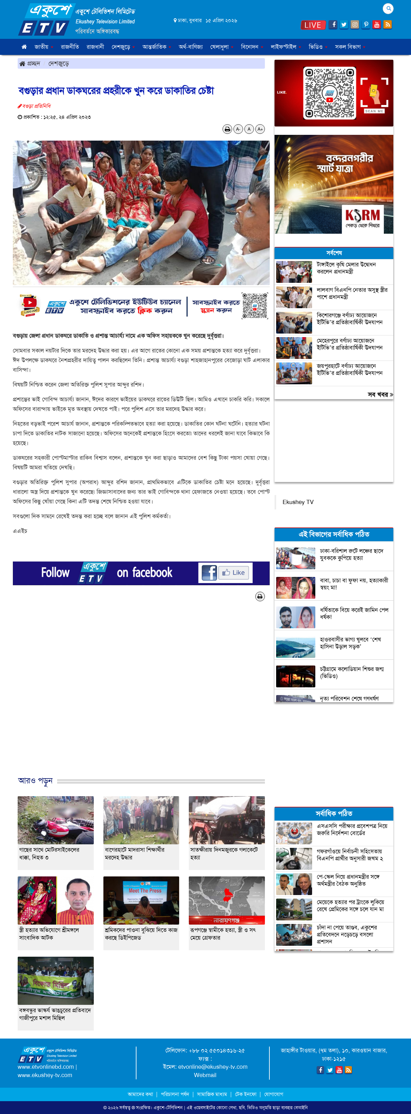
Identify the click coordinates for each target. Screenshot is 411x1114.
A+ (260, 129)
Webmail (205, 1075)
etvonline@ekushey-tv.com (213, 1067)
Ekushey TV (298, 502)
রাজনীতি (70, 47)
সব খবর (380, 394)
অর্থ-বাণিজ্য (191, 47)
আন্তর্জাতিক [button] (157, 47)
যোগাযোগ (273, 1094)
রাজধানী (95, 47)
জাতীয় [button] (44, 47)
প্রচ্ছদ (29, 63)
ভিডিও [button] (318, 47)
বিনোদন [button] (252, 47)
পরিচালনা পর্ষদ (175, 1094)
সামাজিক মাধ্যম (212, 1094)
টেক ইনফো (246, 1094)
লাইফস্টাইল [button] (286, 47)
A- (238, 129)
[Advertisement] (141, 695)
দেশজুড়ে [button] (123, 47)
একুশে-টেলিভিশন (168, 1107)
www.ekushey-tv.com (45, 1075)
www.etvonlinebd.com (46, 1067)
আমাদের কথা (141, 1094)
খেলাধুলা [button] (221, 47)
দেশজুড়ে (58, 63)
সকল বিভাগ (350, 47)
